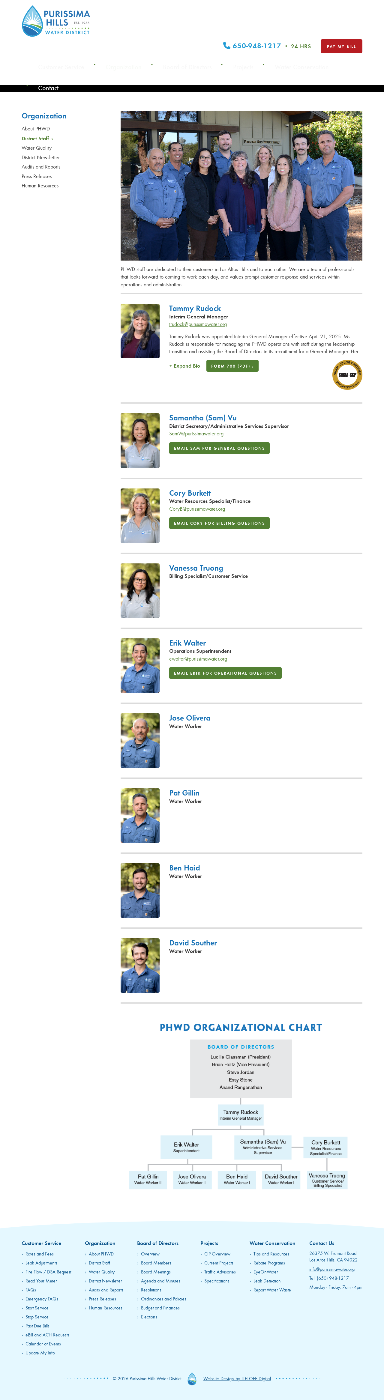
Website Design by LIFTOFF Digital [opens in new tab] (237, 1378)
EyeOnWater (266, 1271)
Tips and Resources (271, 1253)
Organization (181, 31)
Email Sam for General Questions (219, 448)
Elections (149, 1316)
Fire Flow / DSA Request (48, 1271)
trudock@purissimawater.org (198, 323)
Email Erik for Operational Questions (225, 673)
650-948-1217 (267, 13)
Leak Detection (267, 1280)
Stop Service (37, 1316)
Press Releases (37, 176)
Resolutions (151, 1289)
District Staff (37, 138)
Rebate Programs (269, 1262)
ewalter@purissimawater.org (198, 658)
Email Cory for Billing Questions (219, 523)
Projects (269, 31)
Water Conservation (312, 31)
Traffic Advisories (220, 1271)
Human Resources (41, 185)
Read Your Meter (41, 1280)
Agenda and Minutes (160, 1280)
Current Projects (218, 1262)
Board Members (156, 1262)
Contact (354, 31)
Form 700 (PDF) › (232, 366)
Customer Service (135, 31)
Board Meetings (156, 1271)
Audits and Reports (42, 166)
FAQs (31, 1289)
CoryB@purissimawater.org (197, 508)
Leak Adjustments (41, 1262)
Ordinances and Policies (163, 1298)
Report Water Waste (272, 1289)
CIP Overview (217, 1253)
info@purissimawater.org (332, 1269)
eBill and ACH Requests (47, 1334)
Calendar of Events (43, 1343)
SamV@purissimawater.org (196, 433)
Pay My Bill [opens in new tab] (341, 13)
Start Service (37, 1307)
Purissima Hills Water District (56, 21)
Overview (150, 1253)
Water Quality (37, 147)
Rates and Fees (40, 1253)
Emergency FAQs (42, 1298)
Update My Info (40, 1352)
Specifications (217, 1280)
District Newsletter (41, 157)
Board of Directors (228, 31)
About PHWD (36, 128)
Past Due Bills (38, 1325)
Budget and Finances (160, 1307)
